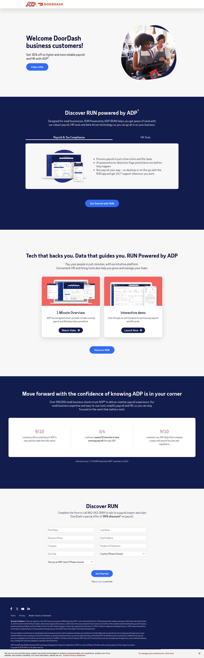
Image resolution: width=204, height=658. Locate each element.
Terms (13, 616)
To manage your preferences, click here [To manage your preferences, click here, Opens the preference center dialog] (156, 653)
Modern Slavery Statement (40, 616)
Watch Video (71, 330)
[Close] (199, 653)
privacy (99, 581)
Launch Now (133, 330)
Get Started (168, 4)
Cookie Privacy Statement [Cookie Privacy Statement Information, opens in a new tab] (74, 655)
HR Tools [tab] (146, 137)
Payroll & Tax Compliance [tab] (69, 137)
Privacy (22, 616)
